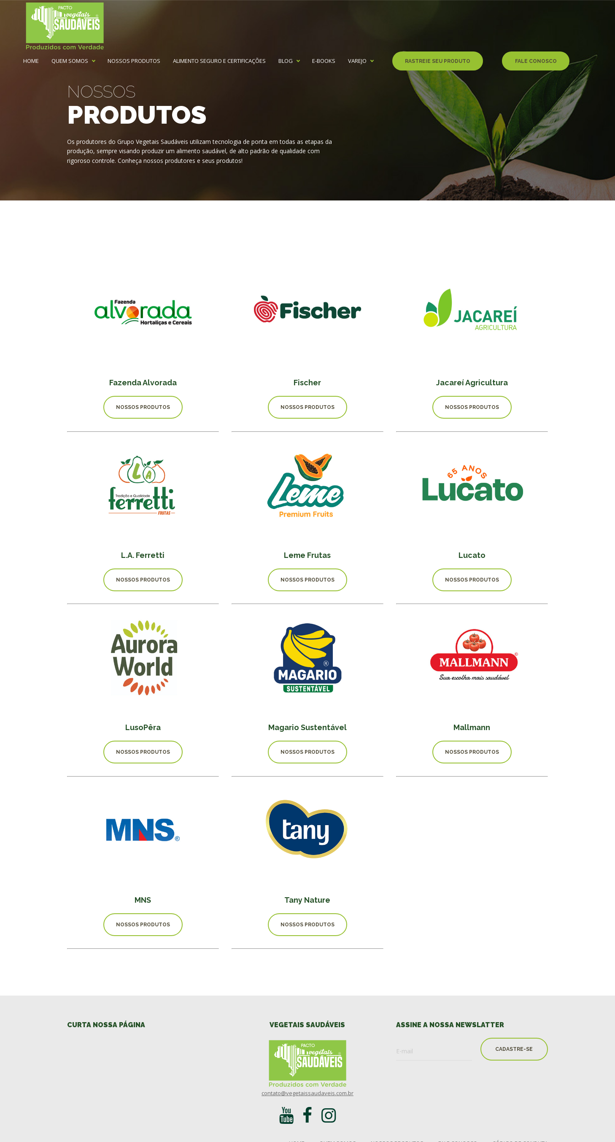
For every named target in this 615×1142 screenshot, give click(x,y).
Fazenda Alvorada (143, 382)
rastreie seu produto (437, 61)
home (31, 61)
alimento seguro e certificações (219, 61)
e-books (323, 61)
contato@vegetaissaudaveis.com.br (307, 1093)
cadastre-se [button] (514, 1049)
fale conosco (536, 61)
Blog (285, 61)
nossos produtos (134, 61)
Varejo (357, 61)
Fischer (307, 382)
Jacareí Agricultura (472, 382)
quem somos (69, 61)
